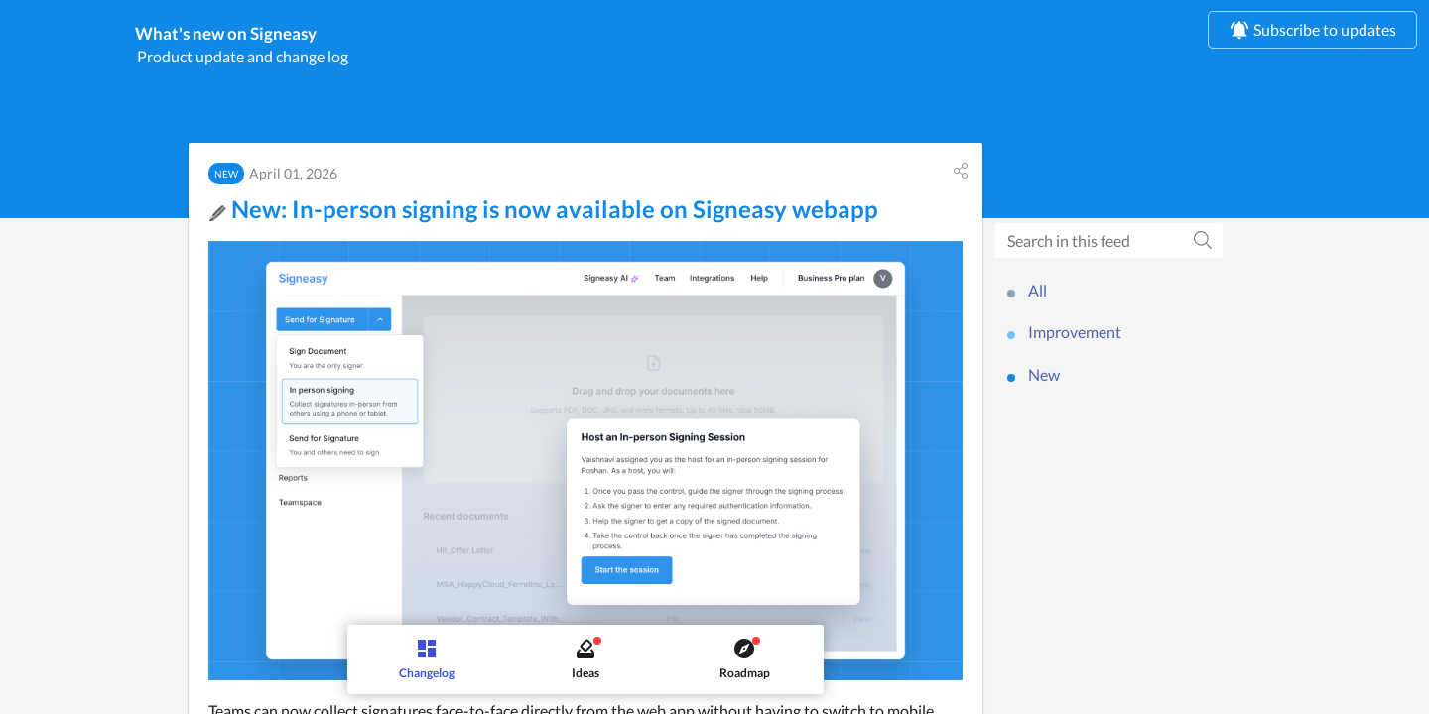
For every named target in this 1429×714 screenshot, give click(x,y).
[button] (961, 176)
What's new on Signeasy (313, 37)
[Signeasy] (35, 38)
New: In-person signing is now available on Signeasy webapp (543, 214)
